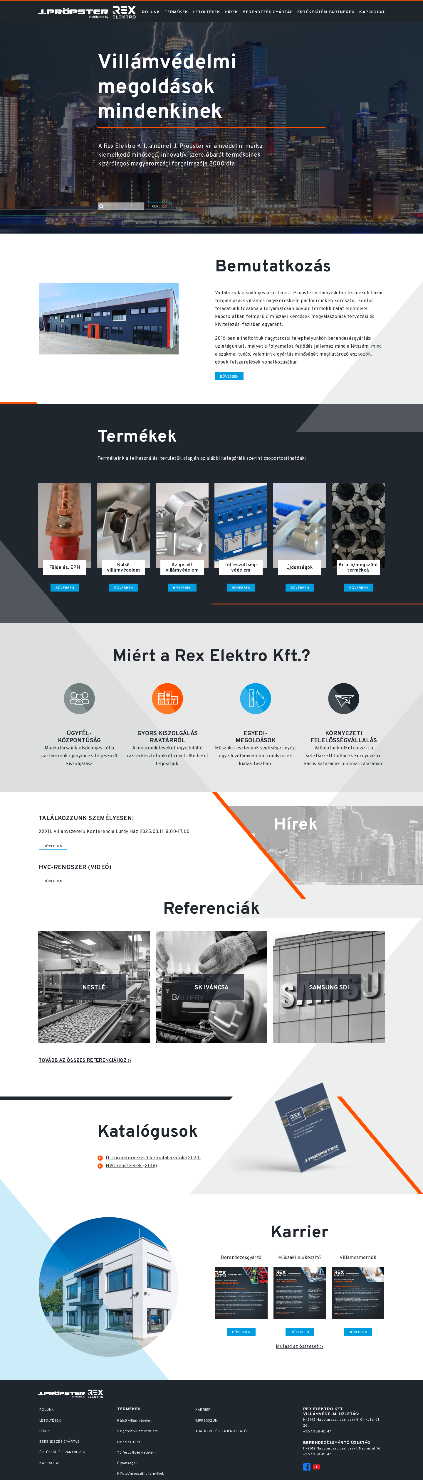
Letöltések (206, 12)
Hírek (231, 12)
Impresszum (206, 1420)
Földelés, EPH (128, 1442)
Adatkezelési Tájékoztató (221, 1431)
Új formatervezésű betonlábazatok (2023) (153, 1158)
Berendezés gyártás (267, 12)
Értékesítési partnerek (326, 12)
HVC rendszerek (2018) (131, 1166)
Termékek (176, 12)
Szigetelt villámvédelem (137, 1431)
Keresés (159, 206)
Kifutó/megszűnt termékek (140, 1473)
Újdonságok (127, 1463)
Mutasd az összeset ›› (299, 1347)
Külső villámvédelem (134, 1420)
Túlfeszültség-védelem (136, 1452)
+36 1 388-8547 (317, 1431)
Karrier (203, 1410)
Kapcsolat (372, 12)
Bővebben (229, 376)
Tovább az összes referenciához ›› (85, 1061)
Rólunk (151, 12)
